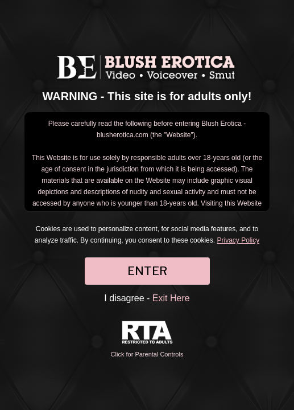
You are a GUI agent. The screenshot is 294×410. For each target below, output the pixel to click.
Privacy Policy (238, 240)
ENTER (147, 271)
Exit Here (171, 298)
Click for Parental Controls (147, 339)
